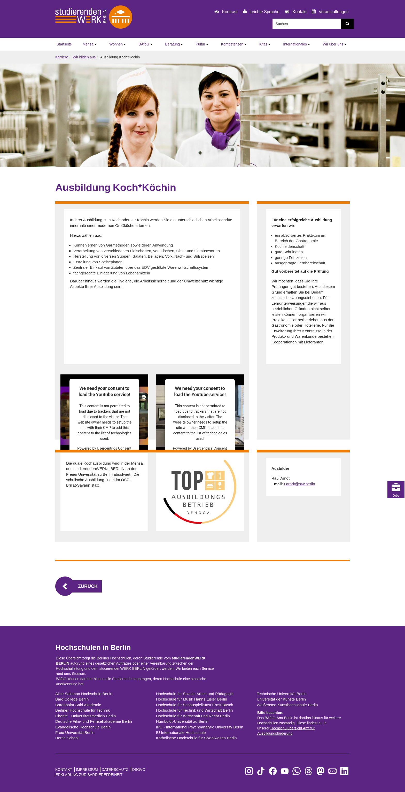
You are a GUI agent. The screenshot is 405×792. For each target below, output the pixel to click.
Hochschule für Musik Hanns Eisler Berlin (191, 699)
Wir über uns (333, 44)
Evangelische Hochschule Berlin (83, 727)
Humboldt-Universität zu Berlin (182, 721)
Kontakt (295, 12)
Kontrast (225, 12)
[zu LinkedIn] (344, 771)
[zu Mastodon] (320, 771)
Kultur (200, 44)
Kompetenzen (232, 44)
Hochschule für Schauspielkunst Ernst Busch (194, 705)
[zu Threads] (308, 771)
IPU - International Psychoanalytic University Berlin (199, 727)
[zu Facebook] (272, 771)
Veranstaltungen (330, 11)
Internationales (295, 44)
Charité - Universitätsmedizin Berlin (85, 716)
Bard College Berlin (72, 699)
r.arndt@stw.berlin (299, 484)
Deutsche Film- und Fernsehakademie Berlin (93, 721)
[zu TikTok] (260, 771)
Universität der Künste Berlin (281, 699)
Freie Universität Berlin (75, 732)
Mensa (88, 44)
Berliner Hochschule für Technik (82, 710)
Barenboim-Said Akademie (78, 705)
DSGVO (138, 769)
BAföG (144, 44)
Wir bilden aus (84, 57)
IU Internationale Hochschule (181, 732)
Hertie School (67, 738)
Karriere (61, 57)
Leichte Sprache (261, 11)
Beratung (172, 44)
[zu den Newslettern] (332, 771)
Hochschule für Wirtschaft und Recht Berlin (193, 716)
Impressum (87, 769)
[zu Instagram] (249, 771)
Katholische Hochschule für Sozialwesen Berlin (196, 738)
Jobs (396, 467)
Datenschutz (115, 769)
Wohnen (116, 44)
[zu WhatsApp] (296, 771)
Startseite (64, 44)
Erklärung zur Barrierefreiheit (89, 775)
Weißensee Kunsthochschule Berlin (287, 705)
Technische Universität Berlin (282, 693)
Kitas (263, 44)
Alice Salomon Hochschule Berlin (83, 693)
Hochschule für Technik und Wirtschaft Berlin (194, 710)
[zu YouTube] (284, 771)
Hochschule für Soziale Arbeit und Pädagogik (194, 693)
